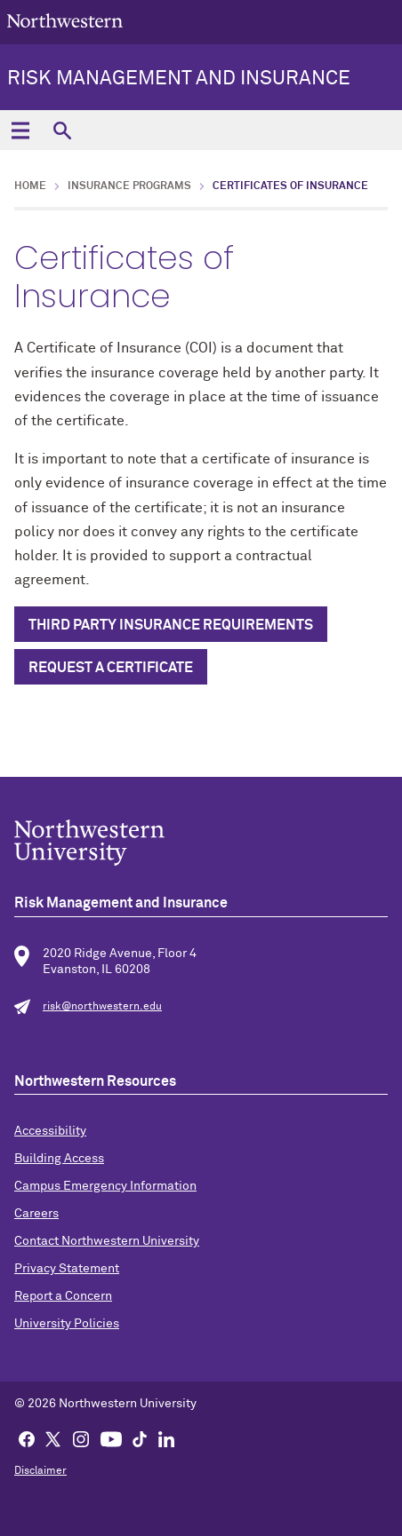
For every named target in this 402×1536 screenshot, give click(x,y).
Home (30, 186)
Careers (36, 1213)
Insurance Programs (129, 186)
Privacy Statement (66, 1269)
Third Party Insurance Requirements (170, 625)
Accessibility (50, 1131)
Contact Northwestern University (106, 1241)
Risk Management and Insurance (178, 79)
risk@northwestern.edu (102, 1007)
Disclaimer (40, 1471)
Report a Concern (63, 1296)
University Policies (66, 1324)
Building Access (59, 1158)
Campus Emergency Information (105, 1186)
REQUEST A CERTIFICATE (110, 668)
